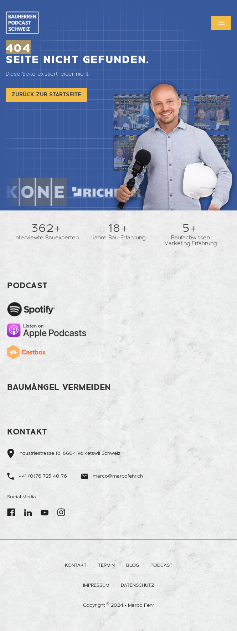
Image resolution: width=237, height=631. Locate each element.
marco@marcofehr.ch (118, 476)
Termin (106, 565)
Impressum (96, 585)
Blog (132, 565)
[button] (221, 23)
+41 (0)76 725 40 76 (43, 476)
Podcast (161, 565)
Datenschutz (137, 585)
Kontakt (76, 565)
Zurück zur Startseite (46, 94)
